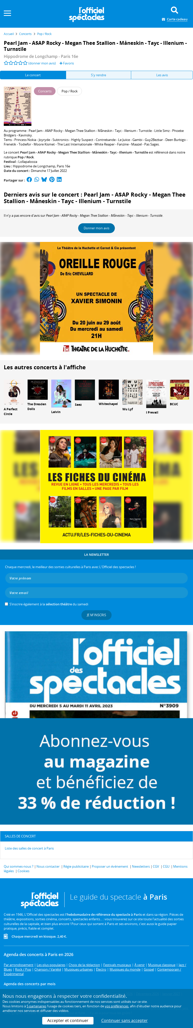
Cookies (23, 871)
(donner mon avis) (42, 63)
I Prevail (152, 412)
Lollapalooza (27, 161)
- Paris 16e (41, 56)
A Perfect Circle (10, 411)
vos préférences (116, 1006)
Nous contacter (48, 866)
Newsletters (141, 866)
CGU (166, 866)
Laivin (56, 412)
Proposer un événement (110, 866)
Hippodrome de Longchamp (34, 166)
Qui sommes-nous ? (18, 866)
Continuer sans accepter (124, 1020)
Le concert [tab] (33, 75)
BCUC (174, 404)
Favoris (67, 63)
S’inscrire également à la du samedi (49, 604)
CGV (156, 866)
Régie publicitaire (76, 866)
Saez (78, 404)
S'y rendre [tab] (98, 75)
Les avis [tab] (162, 75)
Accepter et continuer (67, 1020)
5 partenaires (36, 1006)
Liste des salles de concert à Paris (29, 848)
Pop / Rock (26, 157)
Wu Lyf (127, 409)
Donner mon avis (96, 228)
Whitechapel (108, 404)
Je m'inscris (96, 615)
